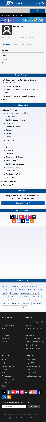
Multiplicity (5, 338)
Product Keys (31, 369)
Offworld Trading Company (34, 342)
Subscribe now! (23, 203)
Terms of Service (21, 418)
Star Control (29, 335)
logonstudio (25, 303)
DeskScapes (6, 335)
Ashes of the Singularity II (34, 322)
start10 (5, 296)
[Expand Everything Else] (1, 185)
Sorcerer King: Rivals (32, 348)
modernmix (15, 307)
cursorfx (23, 300)
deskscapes (14, 293)
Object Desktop (7, 322)
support (24, 307)
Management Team (8, 366)
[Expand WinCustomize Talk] (4, 174)
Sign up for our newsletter (15, 402)
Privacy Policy (9, 418)
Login (20, 15)
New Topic (37, 10)
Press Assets (6, 376)
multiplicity (31, 289)
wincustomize (24, 296)
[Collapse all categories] (43, 109)
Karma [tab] (29, 45)
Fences (4, 332)
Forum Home (5, 15)
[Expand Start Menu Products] (4, 167)
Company (6, 355)
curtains (5, 307)
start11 (5, 300)
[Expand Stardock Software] (1, 110)
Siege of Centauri (31, 345)
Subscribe (34, 406)
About (4, 359)
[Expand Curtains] (4, 130)
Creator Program (8, 379)
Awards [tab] (21, 45)
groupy (40, 289)
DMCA (31, 418)
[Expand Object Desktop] (4, 116)
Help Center (31, 359)
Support (31, 355)
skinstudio (14, 300)
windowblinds (14, 286)
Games (28, 317)
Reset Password (32, 373)
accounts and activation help (30, 293)
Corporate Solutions (9, 325)
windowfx (6, 303)
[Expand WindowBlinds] (4, 177)
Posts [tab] (15, 45)
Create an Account (33, 366)
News (4, 373)
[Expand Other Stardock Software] (4, 157)
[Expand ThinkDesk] (4, 123)
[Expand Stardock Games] (1, 181)
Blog (3, 363)
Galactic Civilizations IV (33, 328)
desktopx (14, 296)
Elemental (28, 325)
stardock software (8, 289)
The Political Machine (32, 338)
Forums (4, 386)
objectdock (21, 289)
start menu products (28, 286)
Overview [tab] (6, 45)
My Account (31, 363)
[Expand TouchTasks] (4, 171)
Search (14, 15)
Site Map (38, 418)
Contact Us (6, 383)
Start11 (4, 328)
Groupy (4, 342)
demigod (31, 300)
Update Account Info (34, 376)
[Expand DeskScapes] (4, 137)
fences (5, 286)
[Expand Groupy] (4, 147)
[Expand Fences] (4, 143)
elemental (15, 303)
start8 (5, 293)
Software (7, 317)
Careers (5, 369)
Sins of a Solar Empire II (33, 332)
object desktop (37, 303)
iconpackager (36, 296)
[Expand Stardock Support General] (4, 120)
